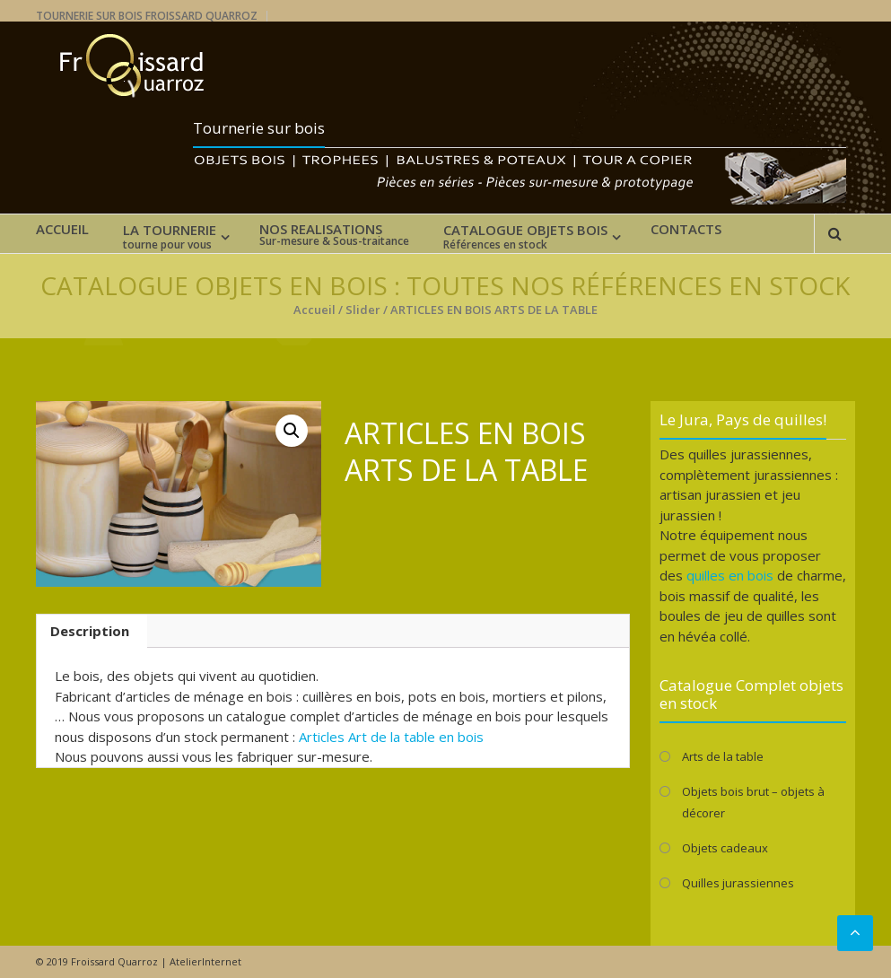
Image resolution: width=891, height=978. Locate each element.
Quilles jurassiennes (738, 883)
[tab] (89, 632)
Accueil (314, 309)
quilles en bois (729, 575)
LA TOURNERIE (169, 236)
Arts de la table (723, 756)
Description (89, 631)
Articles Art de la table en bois (391, 737)
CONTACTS (686, 228)
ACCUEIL (62, 228)
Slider (362, 309)
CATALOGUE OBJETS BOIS (525, 236)
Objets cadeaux (725, 848)
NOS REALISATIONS (334, 235)
